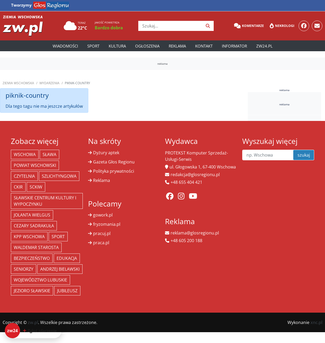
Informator (234, 46)
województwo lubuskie (40, 280)
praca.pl (101, 243)
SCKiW (36, 187)
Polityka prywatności (113, 171)
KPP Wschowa (29, 236)
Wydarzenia (49, 83)
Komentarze (249, 26)
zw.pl (33, 322)
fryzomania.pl (106, 224)
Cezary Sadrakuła (34, 226)
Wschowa (25, 154)
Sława (49, 154)
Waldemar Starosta (36, 247)
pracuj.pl (102, 233)
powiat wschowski (35, 165)
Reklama (177, 46)
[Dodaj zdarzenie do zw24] (33, 330)
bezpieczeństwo (32, 258)
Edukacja (67, 258)
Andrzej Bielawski (60, 269)
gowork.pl (103, 215)
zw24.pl (264, 46)
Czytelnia (24, 176)
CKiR (18, 187)
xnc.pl (316, 322)
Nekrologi (282, 26)
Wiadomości (65, 46)
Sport (93, 46)
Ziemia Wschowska (18, 83)
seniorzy (23, 269)
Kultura (117, 46)
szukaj (303, 155)
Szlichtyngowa (59, 176)
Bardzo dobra (109, 28)
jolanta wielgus (32, 215)
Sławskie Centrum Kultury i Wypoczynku (45, 201)
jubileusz (67, 291)
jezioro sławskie (32, 291)
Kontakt (204, 46)
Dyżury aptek (106, 153)
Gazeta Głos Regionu (114, 162)
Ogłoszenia (147, 46)
